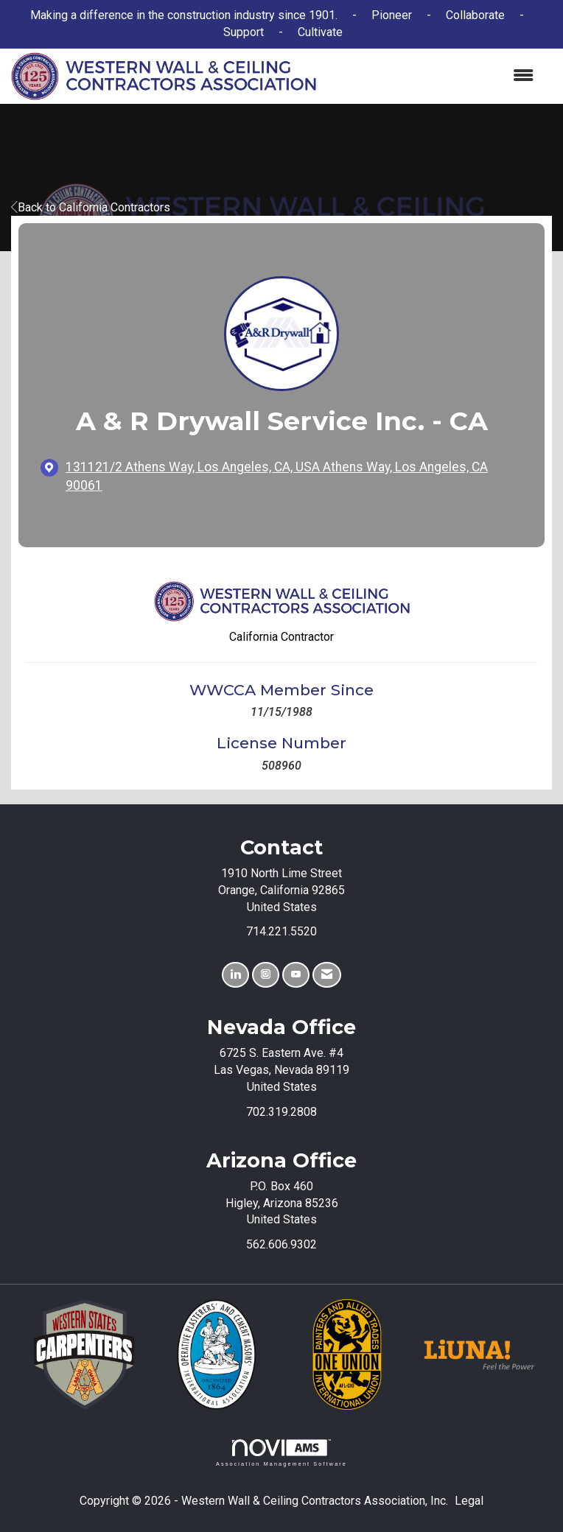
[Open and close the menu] (432, 76)
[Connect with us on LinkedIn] (235, 975)
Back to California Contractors (90, 207)
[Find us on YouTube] (296, 975)
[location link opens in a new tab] (294, 476)
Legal (469, 1501)
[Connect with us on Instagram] (265, 975)
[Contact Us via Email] (326, 975)
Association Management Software (281, 1452)
